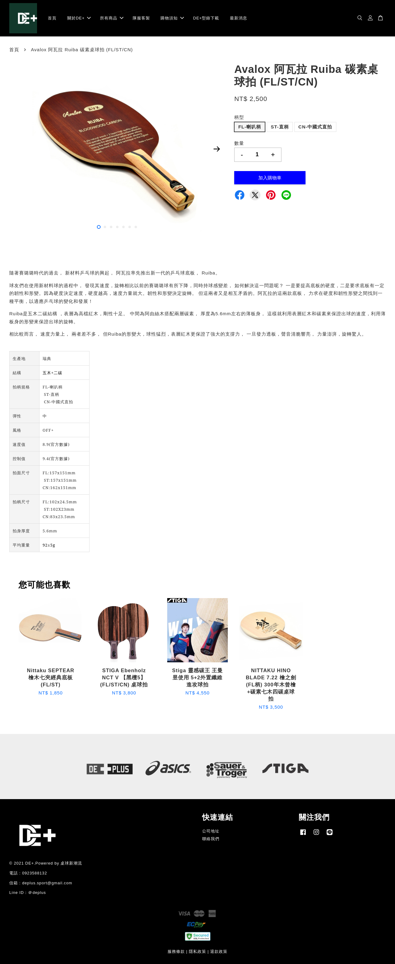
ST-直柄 (280, 126)
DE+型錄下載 (206, 18)
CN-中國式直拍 (315, 126)
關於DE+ (79, 18)
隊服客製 (141, 18)
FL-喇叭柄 (249, 126)
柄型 (239, 117)
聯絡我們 (210, 838)
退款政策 (218, 951)
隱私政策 (197, 951)
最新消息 (238, 18)
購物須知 (172, 18)
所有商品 (111, 18)
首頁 (52, 18)
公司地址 (210, 831)
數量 (239, 143)
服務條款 (176, 951)
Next (216, 149)
